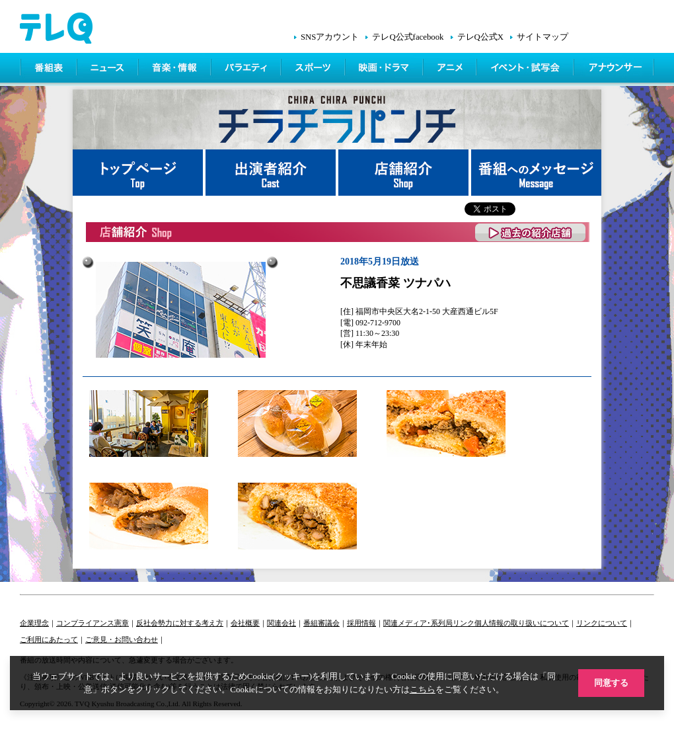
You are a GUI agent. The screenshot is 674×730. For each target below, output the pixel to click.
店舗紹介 (404, 172)
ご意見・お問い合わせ (121, 639)
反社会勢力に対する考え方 (179, 623)
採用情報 (361, 623)
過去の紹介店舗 (530, 232)
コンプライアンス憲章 (92, 623)
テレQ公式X (480, 37)
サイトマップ (542, 37)
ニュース (108, 69)
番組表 (49, 69)
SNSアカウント (330, 37)
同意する (611, 683)
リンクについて (601, 623)
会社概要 (245, 623)
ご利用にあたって (49, 639)
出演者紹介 (272, 172)
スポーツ (314, 69)
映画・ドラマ (385, 69)
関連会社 (281, 623)
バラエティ (247, 69)
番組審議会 (321, 623)
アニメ (451, 69)
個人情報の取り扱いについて (521, 623)
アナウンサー (614, 69)
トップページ (139, 172)
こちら (422, 689)
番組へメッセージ (536, 172)
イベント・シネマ (526, 69)
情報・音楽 (175, 69)
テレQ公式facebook (407, 37)
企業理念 (34, 623)
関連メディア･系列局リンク (428, 623)
